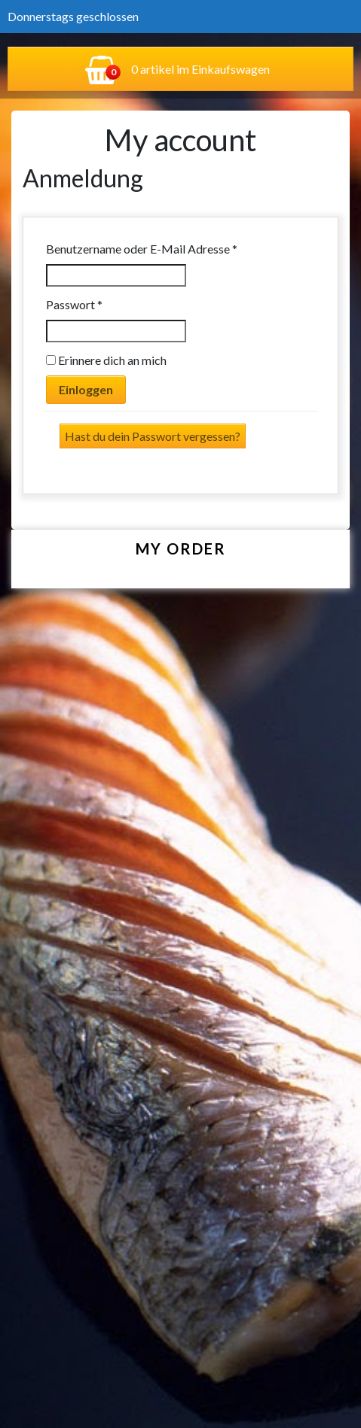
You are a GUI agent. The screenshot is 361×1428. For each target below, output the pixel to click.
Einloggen (86, 389)
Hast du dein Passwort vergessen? (152, 436)
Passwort (105, 303)
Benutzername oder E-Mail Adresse (172, 248)
